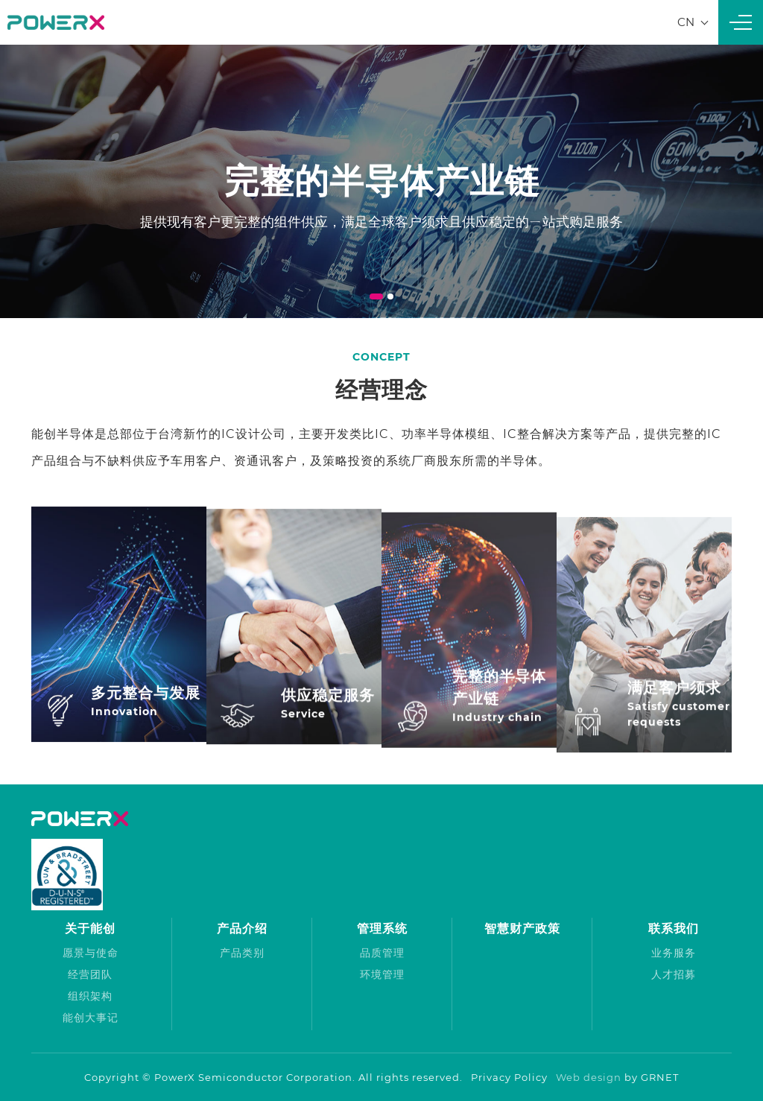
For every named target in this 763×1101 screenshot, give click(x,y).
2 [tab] (390, 296)
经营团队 (90, 974)
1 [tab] (376, 296)
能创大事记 (90, 1017)
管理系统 (382, 928)
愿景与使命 (90, 952)
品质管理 (382, 952)
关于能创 (90, 928)
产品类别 (242, 952)
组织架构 (90, 996)
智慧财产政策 (522, 928)
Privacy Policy (509, 1077)
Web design (588, 1077)
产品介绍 (242, 928)
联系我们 (673, 928)
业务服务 (673, 952)
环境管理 (382, 974)
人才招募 (673, 974)
